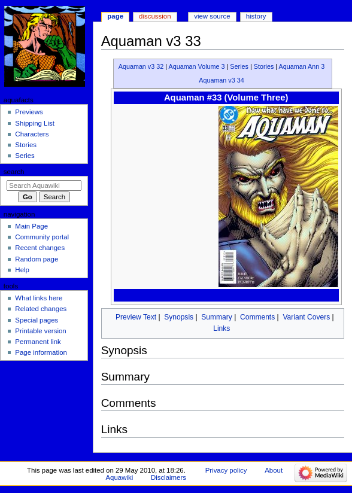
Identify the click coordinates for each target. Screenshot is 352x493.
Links (221, 328)
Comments (257, 317)
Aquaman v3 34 (221, 80)
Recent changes (40, 247)
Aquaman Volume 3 (196, 66)
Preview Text (136, 317)
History (256, 16)
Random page (36, 259)
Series (239, 66)
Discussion (155, 16)
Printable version (40, 330)
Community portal (42, 237)
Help (22, 269)
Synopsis (178, 317)
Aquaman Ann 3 (301, 66)
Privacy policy (226, 470)
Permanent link (37, 341)
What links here (38, 298)
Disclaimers (168, 477)
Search (14, 171)
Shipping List (34, 123)
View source (212, 16)
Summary (216, 317)
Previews (29, 111)
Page (115, 16)
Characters (31, 134)
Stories (264, 66)
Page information (41, 352)
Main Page (31, 226)
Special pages (36, 320)
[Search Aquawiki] (44, 185)
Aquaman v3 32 (141, 66)
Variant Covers (306, 317)
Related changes (40, 308)
